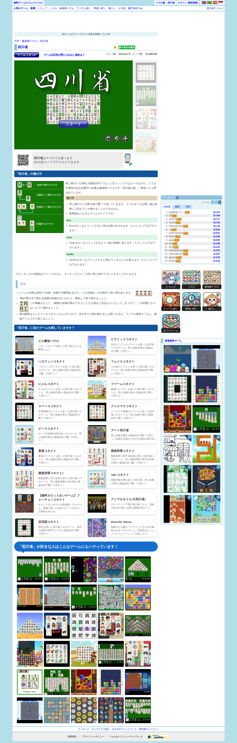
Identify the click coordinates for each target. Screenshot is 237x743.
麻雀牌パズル (67, 8)
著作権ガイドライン (149, 729)
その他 (122, 8)
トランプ (42, 8)
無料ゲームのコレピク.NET (28, 2)
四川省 (44, 41)
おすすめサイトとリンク (124, 729)
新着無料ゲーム (173, 340)
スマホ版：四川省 (165, 2)
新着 (33, 8)
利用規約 (72, 736)
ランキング (83, 729)
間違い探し (100, 8)
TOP (16, 41)
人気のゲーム (21, 8)
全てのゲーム (135, 8)
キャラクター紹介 (100, 729)
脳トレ (112, 8)
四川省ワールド (215, 8)
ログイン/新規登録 (188, 2)
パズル (53, 8)
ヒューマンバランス (133, 736)
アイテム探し (84, 8)
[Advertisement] (86, 21)
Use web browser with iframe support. (192, 230)
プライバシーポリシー (93, 736)
